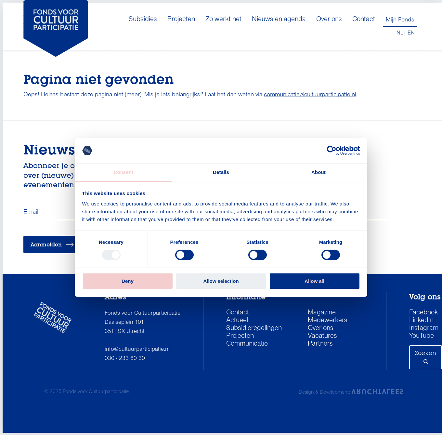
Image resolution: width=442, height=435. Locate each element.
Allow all (314, 281)
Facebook (423, 313)
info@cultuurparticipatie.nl (137, 349)
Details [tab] (221, 172)
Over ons (329, 19)
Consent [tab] (124, 172)
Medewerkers (327, 320)
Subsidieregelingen (254, 328)
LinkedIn (421, 320)
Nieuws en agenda (279, 19)
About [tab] (318, 172)
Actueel (237, 320)
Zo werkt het (223, 19)
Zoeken (425, 356)
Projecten (181, 19)
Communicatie (247, 344)
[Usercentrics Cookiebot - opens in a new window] (331, 150)
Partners (320, 344)
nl (399, 33)
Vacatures (322, 336)
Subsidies (143, 19)
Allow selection (221, 281)
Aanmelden (52, 245)
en (411, 33)
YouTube (421, 336)
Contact (363, 19)
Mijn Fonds (400, 19)
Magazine (322, 313)
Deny (128, 281)
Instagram (423, 328)
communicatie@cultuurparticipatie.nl (310, 94)
